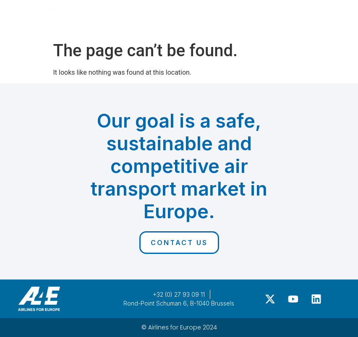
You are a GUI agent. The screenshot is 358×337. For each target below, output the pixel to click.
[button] (327, 15)
